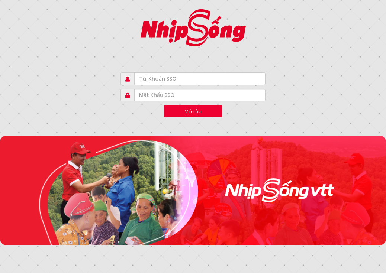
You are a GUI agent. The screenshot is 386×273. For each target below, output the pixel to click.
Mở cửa (193, 111)
